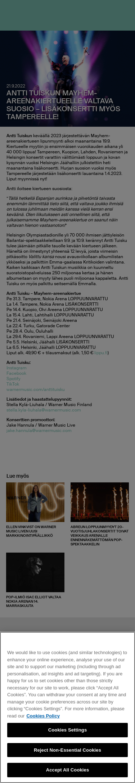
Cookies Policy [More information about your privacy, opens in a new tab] (42, 716)
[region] (67, 707)
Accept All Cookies (67, 770)
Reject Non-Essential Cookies (67, 750)
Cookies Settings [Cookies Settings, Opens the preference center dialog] (67, 730)
